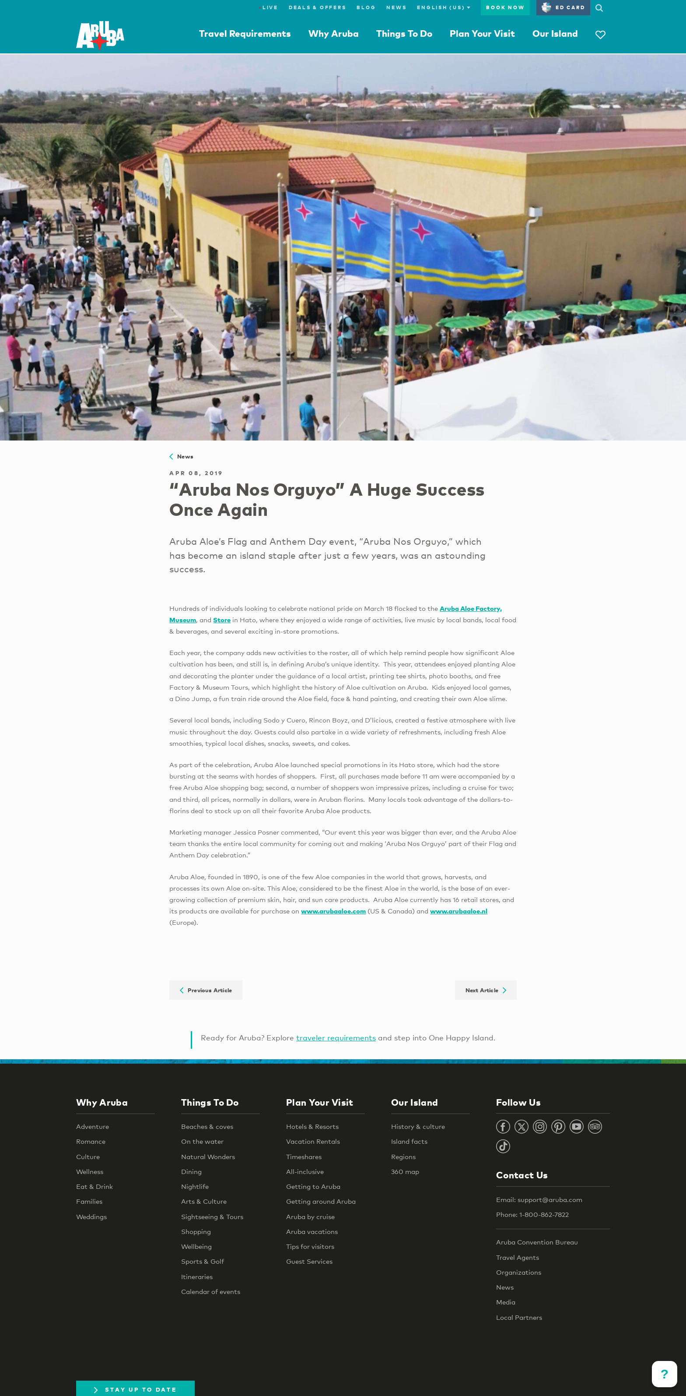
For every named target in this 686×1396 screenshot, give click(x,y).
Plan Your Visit (482, 33)
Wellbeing (196, 1246)
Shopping (196, 1231)
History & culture (418, 1126)
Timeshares (304, 1156)
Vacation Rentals (313, 1141)
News (396, 7)
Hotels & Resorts (312, 1126)
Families (89, 1201)
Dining (191, 1171)
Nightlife (195, 1186)
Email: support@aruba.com (539, 1199)
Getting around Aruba (321, 1201)
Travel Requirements (245, 33)
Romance (90, 1141)
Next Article (486, 990)
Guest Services (309, 1261)
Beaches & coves (207, 1126)
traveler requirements (336, 1037)
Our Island (555, 33)
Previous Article (206, 990)
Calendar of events (210, 1291)
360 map (405, 1171)
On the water (202, 1141)
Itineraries (197, 1276)
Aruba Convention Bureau (537, 1242)
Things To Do (404, 33)
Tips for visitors (310, 1246)
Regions (403, 1156)
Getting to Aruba (313, 1186)
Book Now (505, 7)
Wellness (89, 1171)
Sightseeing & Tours (212, 1216)
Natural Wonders (208, 1156)
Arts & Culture (204, 1201)
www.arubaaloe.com (333, 911)
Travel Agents (517, 1257)
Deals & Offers (317, 7)
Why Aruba (333, 33)
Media (505, 1302)
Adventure (92, 1126)
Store (222, 620)
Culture (88, 1156)
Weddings (91, 1216)
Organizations (518, 1272)
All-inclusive (305, 1171)
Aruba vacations (312, 1231)
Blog (366, 7)
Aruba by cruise (310, 1216)
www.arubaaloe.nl (458, 911)
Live (268, 7)
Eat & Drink (94, 1186)
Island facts (409, 1141)
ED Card (563, 7)
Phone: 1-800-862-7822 (532, 1214)
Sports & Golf (202, 1261)
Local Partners (519, 1317)
